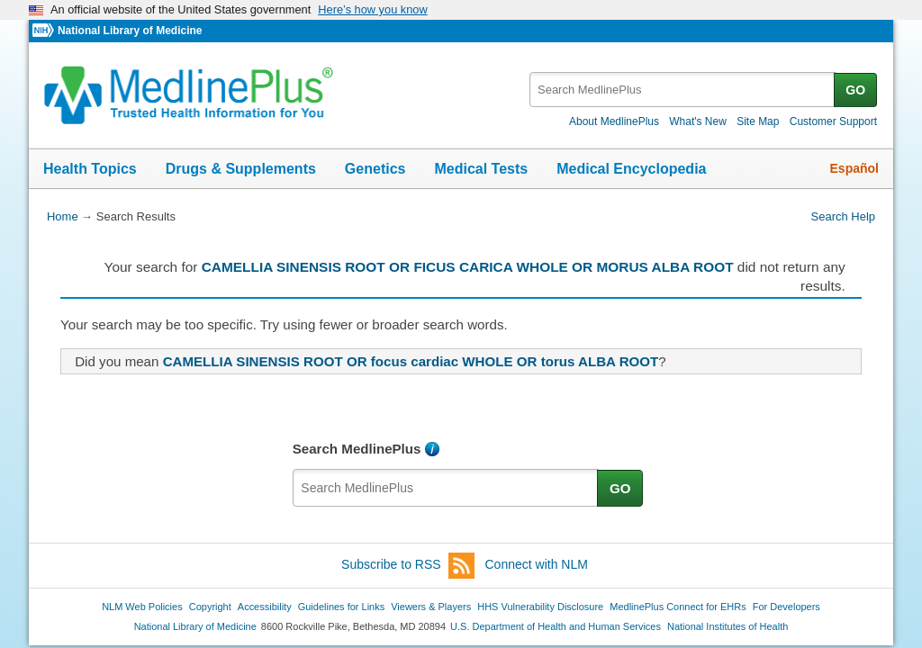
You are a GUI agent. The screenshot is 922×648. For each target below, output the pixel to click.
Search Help (843, 216)
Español (854, 168)
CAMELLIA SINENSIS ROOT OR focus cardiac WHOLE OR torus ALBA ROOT (411, 361)
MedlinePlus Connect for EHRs (678, 606)
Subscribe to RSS (408, 566)
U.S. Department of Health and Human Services (555, 626)
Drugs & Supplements (241, 168)
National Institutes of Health (727, 626)
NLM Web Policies (142, 606)
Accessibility (265, 606)
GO (855, 90)
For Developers (786, 606)
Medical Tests (481, 168)
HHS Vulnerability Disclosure (540, 606)
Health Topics (90, 168)
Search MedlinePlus (357, 448)
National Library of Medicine (130, 30)
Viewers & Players (431, 606)
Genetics (375, 168)
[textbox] (682, 89)
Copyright (210, 606)
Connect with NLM (536, 564)
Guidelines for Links (341, 606)
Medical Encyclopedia (631, 168)
